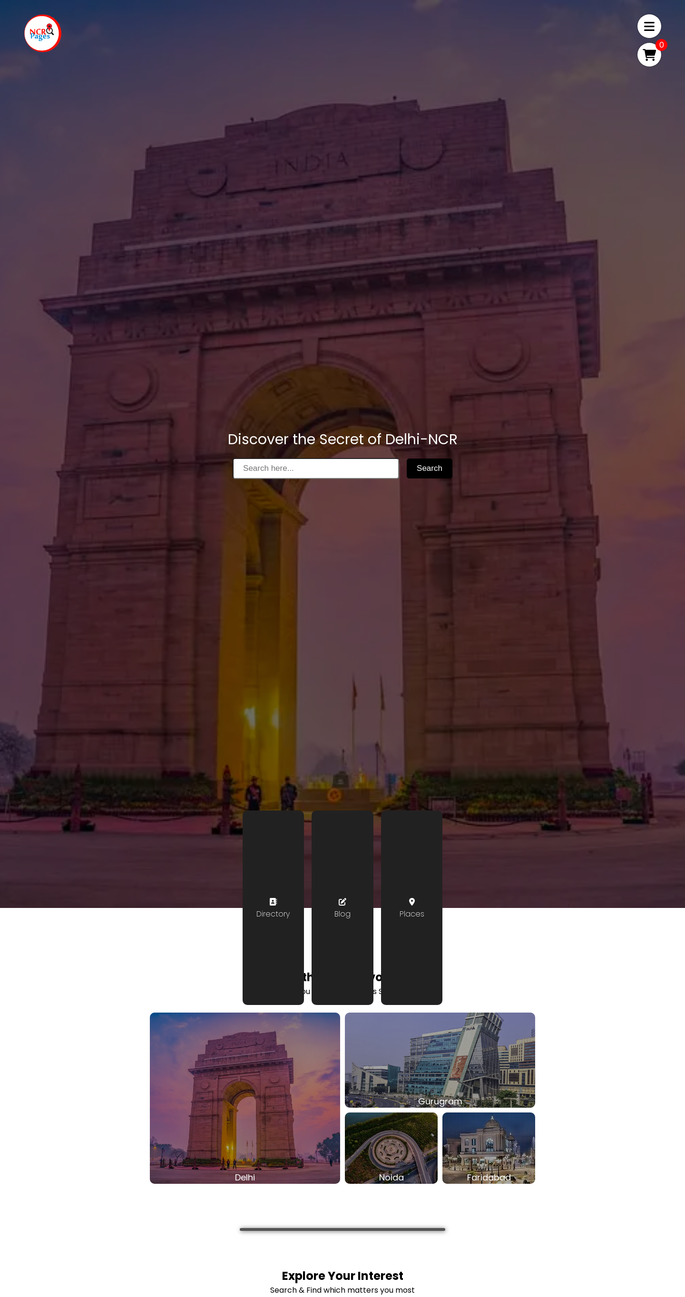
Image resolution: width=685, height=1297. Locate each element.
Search (429, 468)
